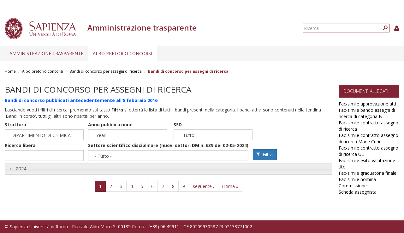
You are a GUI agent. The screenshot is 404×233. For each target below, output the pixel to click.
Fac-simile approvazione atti (367, 104)
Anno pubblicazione (110, 125)
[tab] (168, 169)
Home (10, 71)
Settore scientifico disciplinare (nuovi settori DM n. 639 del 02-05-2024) (168, 145)
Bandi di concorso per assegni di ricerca (105, 71)
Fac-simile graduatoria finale (367, 173)
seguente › (203, 186)
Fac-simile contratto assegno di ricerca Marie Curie (368, 138)
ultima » (230, 186)
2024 (21, 168)
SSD (178, 125)
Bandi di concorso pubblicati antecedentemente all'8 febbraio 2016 (81, 100)
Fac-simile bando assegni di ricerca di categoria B (367, 113)
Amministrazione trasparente (46, 53)
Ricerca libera (20, 145)
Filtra (264, 154)
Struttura (15, 125)
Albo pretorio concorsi (122, 53)
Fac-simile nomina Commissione (357, 182)
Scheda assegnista (358, 192)
